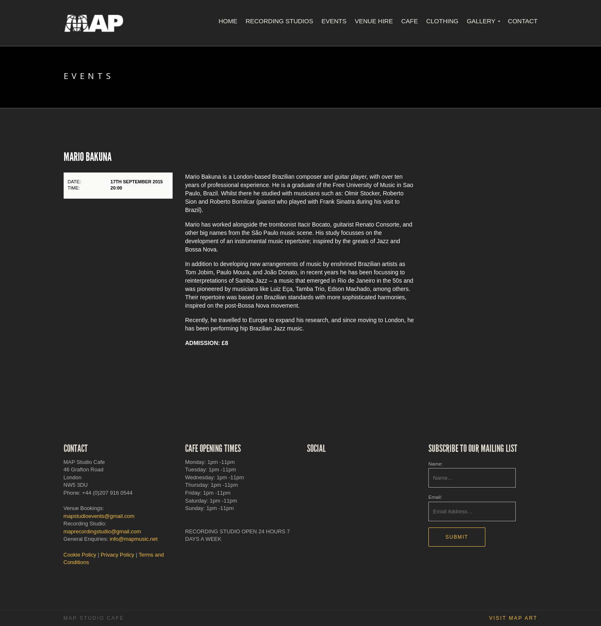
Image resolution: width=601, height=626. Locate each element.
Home (227, 21)
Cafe (409, 21)
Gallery (481, 21)
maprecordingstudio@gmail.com (102, 531)
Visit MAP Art (513, 618)
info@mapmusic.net (134, 539)
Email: (435, 497)
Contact (522, 21)
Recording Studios (279, 21)
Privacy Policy (117, 555)
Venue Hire (374, 21)
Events (334, 21)
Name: (435, 463)
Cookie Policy (80, 555)
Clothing (442, 21)
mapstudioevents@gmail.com (99, 516)
